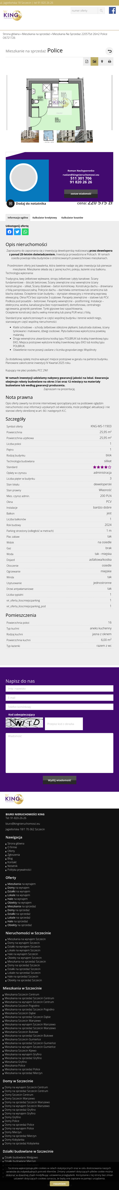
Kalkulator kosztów (72, 217)
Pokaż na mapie (102, 61)
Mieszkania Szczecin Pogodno (22, 1005)
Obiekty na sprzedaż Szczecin (24, 980)
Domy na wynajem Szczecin (23, 943)
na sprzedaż (21, 906)
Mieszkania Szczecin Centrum (22, 994)
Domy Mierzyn (13, 1132)
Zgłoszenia (13, 854)
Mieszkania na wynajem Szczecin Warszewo (30, 1024)
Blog (10, 858)
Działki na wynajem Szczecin (23, 946)
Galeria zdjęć (94, 61)
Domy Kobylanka (14, 1139)
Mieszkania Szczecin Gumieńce (23, 1039)
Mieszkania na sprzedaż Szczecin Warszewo (30, 1028)
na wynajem (21, 884)
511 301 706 (80, 178)
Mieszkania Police (15, 1065)
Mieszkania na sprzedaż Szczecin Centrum (29, 998)
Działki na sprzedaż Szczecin (23, 969)
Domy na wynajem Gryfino (20, 1113)
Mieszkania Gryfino (16, 1062)
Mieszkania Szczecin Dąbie (20, 1013)
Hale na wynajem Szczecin (22, 954)
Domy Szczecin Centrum (19, 1094)
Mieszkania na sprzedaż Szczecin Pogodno (29, 1009)
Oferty (11, 851)
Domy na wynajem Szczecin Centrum (26, 1087)
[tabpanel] (59, 380)
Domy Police (12, 1121)
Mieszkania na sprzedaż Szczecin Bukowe (29, 1035)
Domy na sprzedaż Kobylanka (22, 1143)
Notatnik (12, 866)
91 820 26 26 (45, 2)
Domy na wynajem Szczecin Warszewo (27, 1106)
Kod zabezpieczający (21, 714)
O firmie (12, 847)
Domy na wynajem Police (19, 1128)
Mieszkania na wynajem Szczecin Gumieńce (30, 1047)
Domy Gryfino (13, 1117)
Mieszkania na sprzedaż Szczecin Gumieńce (30, 1043)
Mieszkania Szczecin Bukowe (21, 1032)
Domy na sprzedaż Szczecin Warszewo (27, 1102)
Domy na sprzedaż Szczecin (23, 965)
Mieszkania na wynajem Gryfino (23, 1054)
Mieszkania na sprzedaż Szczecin (26, 961)
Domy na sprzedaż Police (19, 1124)
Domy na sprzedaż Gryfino (20, 1109)
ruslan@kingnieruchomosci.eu (81, 174)
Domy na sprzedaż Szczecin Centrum (26, 1091)
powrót (109, 51)
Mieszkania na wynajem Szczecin (26, 939)
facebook (112, 10)
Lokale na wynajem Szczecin (23, 950)
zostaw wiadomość (81, 193)
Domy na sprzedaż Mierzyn (20, 1136)
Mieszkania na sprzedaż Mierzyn (23, 1073)
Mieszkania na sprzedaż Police (22, 1069)
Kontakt (11, 862)
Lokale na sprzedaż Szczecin (24, 972)
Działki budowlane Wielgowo (21, 1157)
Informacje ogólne (18, 217)
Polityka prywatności (19, 869)
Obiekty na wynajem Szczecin (24, 958)
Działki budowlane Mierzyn (20, 1161)
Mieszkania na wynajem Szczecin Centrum (29, 1002)
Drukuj (110, 61)
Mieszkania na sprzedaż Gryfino (23, 1058)
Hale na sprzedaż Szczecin (22, 976)
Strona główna (15, 843)
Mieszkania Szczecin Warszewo (23, 1020)
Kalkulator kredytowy (45, 217)
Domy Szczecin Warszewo (20, 1098)
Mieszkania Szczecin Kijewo (20, 1050)
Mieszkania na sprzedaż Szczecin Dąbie (28, 1017)
